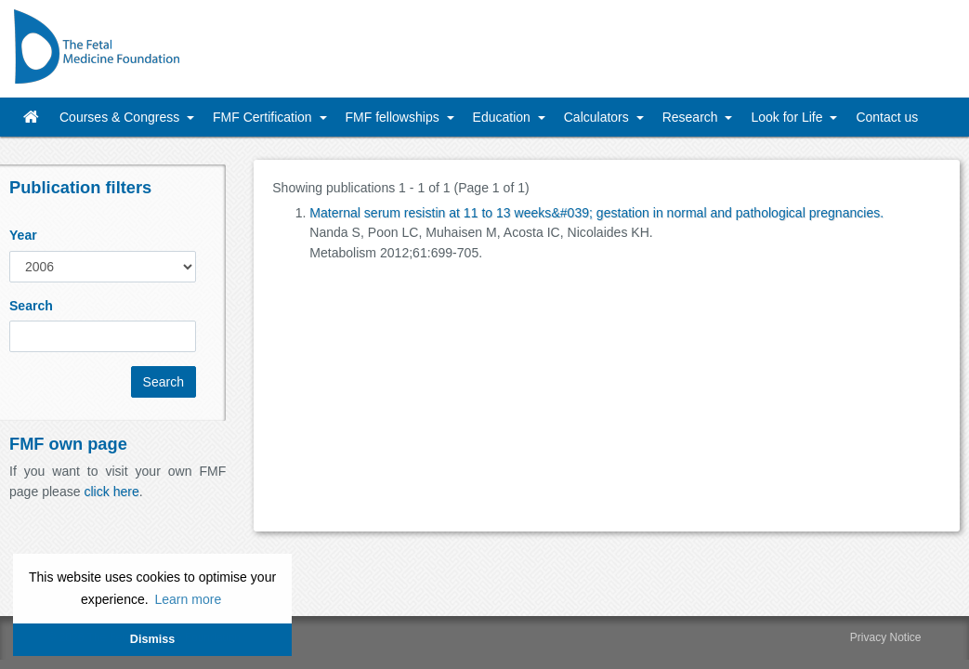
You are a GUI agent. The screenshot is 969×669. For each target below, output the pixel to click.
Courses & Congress (121, 117)
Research (692, 117)
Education (503, 117)
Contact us (887, 117)
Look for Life (788, 117)
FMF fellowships (394, 117)
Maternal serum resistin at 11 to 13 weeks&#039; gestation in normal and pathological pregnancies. (596, 212)
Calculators (598, 117)
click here (111, 491)
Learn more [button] (187, 599)
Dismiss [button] (152, 639)
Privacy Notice (886, 637)
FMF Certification (264, 117)
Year (23, 235)
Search (31, 305)
